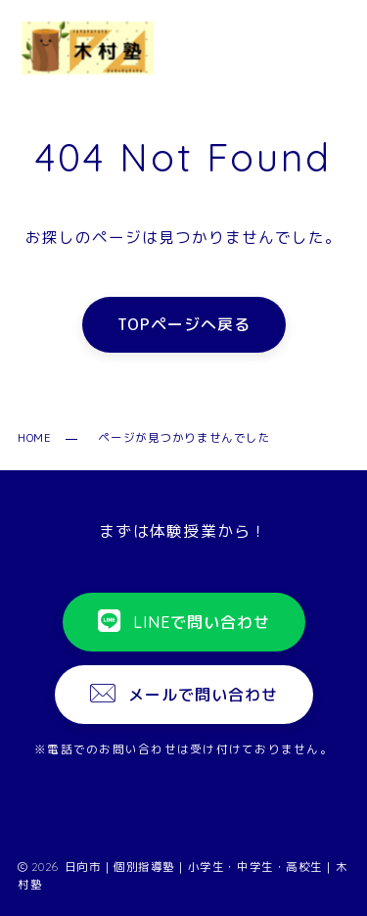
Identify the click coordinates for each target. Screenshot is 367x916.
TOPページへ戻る (184, 325)
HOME (34, 438)
